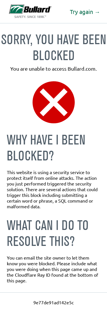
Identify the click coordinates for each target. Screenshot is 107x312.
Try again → (85, 11)
